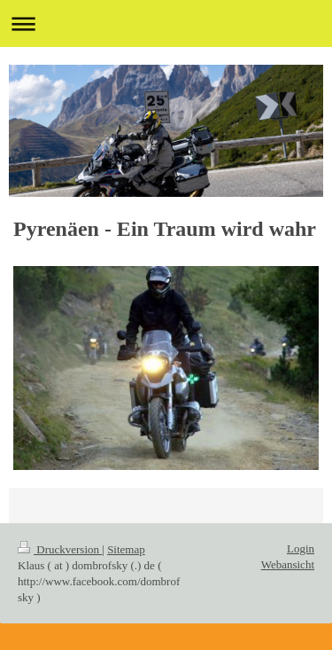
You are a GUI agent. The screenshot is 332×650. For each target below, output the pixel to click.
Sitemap (126, 549)
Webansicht (287, 564)
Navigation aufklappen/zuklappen (166, 23)
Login (300, 548)
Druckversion (60, 549)
